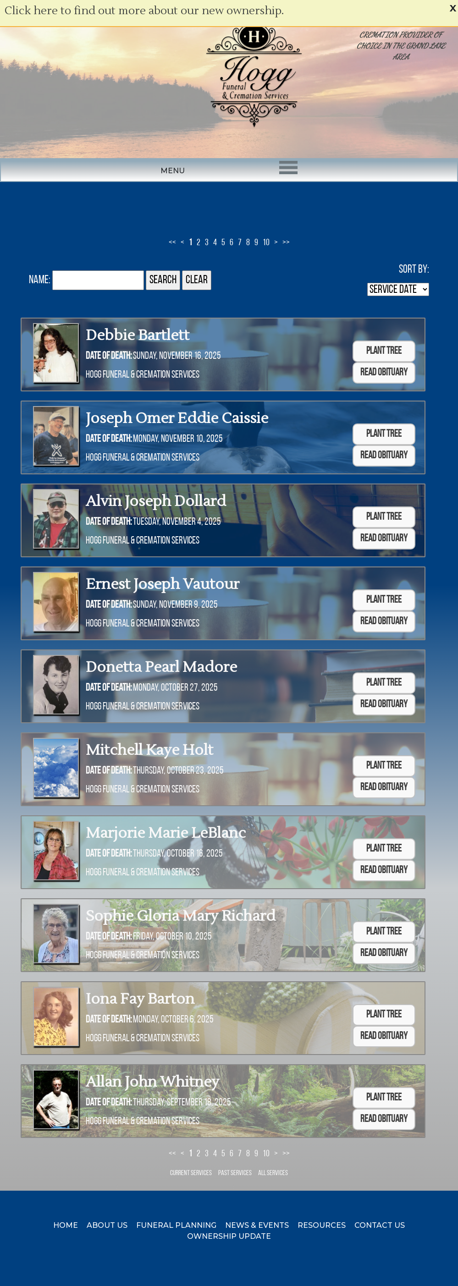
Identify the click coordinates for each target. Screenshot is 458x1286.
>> (286, 242)
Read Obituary (384, 373)
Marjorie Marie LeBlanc (166, 833)
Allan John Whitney (152, 1081)
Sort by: (414, 269)
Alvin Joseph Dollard (156, 501)
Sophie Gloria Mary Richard (181, 916)
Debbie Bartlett (137, 335)
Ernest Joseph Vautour (162, 584)
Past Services (235, 1173)
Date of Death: (109, 356)
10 (266, 242)
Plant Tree (384, 351)
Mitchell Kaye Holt (149, 750)
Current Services (191, 1173)
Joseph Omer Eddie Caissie (177, 418)
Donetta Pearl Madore (161, 667)
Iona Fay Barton (140, 998)
